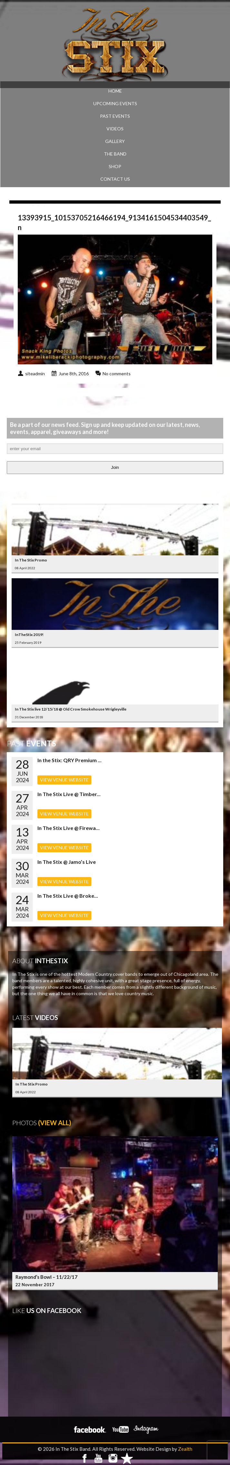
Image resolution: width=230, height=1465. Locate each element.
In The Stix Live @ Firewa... (68, 828)
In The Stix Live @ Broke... (67, 896)
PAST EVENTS (115, 116)
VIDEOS (115, 128)
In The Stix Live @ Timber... (69, 794)
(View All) (54, 1123)
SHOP (115, 166)
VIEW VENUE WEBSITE (64, 780)
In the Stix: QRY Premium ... (69, 760)
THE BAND (115, 154)
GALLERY (115, 141)
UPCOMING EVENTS (115, 103)
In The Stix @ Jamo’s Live (66, 862)
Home (115, 91)
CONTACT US (115, 179)
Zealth (185, 1449)
